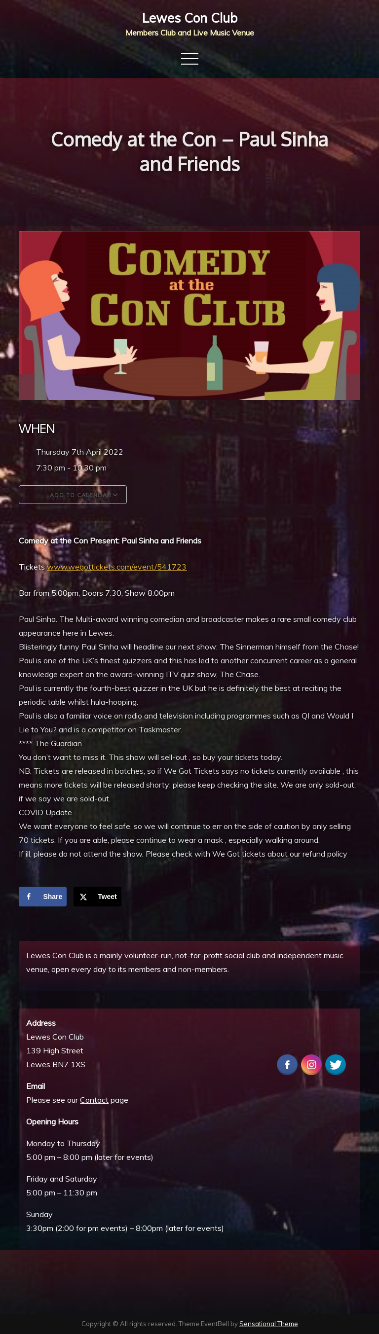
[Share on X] (97, 896)
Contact (94, 1100)
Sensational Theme (268, 1324)
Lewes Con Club (189, 18)
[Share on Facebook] (43, 896)
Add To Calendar (73, 494)
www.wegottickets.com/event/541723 (117, 567)
